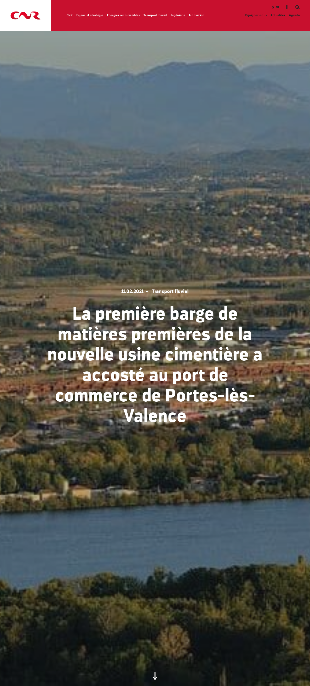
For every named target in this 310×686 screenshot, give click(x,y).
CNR (70, 15)
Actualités (278, 15)
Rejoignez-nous (256, 15)
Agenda (294, 15)
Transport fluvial (155, 15)
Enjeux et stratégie (89, 15)
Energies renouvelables (123, 15)
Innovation (197, 15)
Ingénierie (178, 15)
